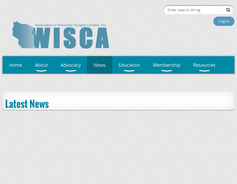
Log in (224, 21)
